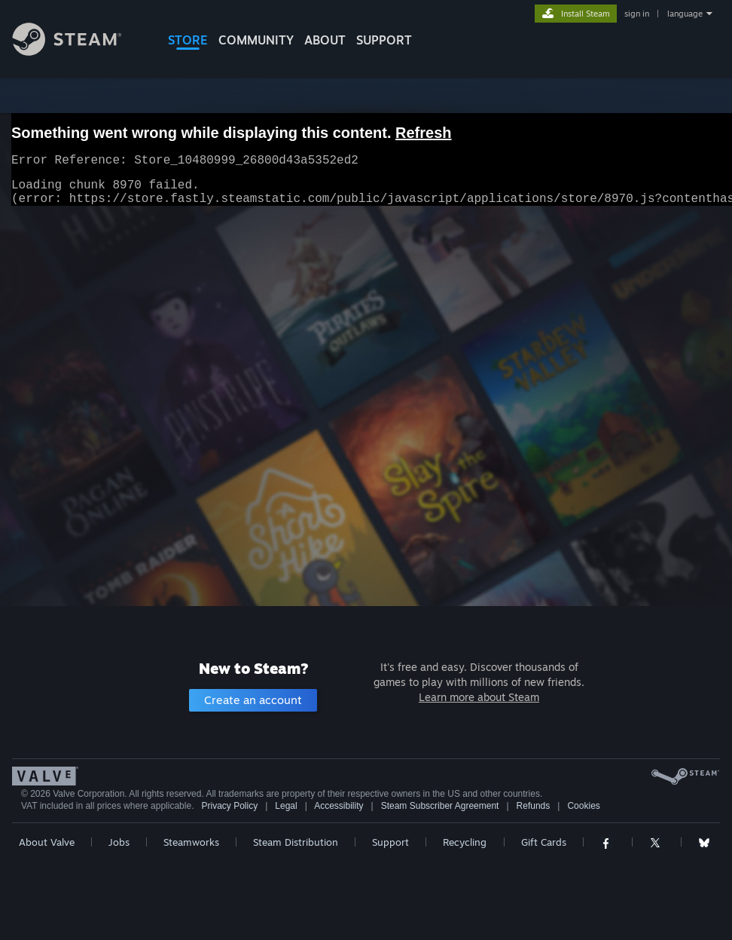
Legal (286, 806)
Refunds (534, 806)
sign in (636, 13)
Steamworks (191, 842)
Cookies (583, 806)
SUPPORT (384, 39)
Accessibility (338, 806)
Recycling (464, 842)
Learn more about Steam (479, 696)
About (325, 39)
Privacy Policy (229, 806)
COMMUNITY (256, 39)
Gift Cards (543, 842)
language (685, 13)
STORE (188, 39)
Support (390, 842)
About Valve (47, 842)
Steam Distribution (295, 842)
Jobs (119, 842)
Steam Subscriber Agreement (440, 806)
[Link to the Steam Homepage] (78, 51)
